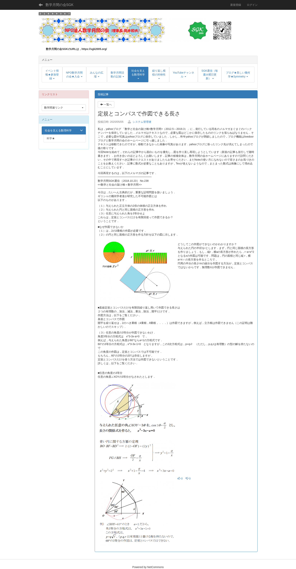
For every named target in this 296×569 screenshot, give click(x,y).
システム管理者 (139, 121)
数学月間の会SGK (60, 5)
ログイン (252, 4)
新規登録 (235, 4)
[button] (138, 74)
